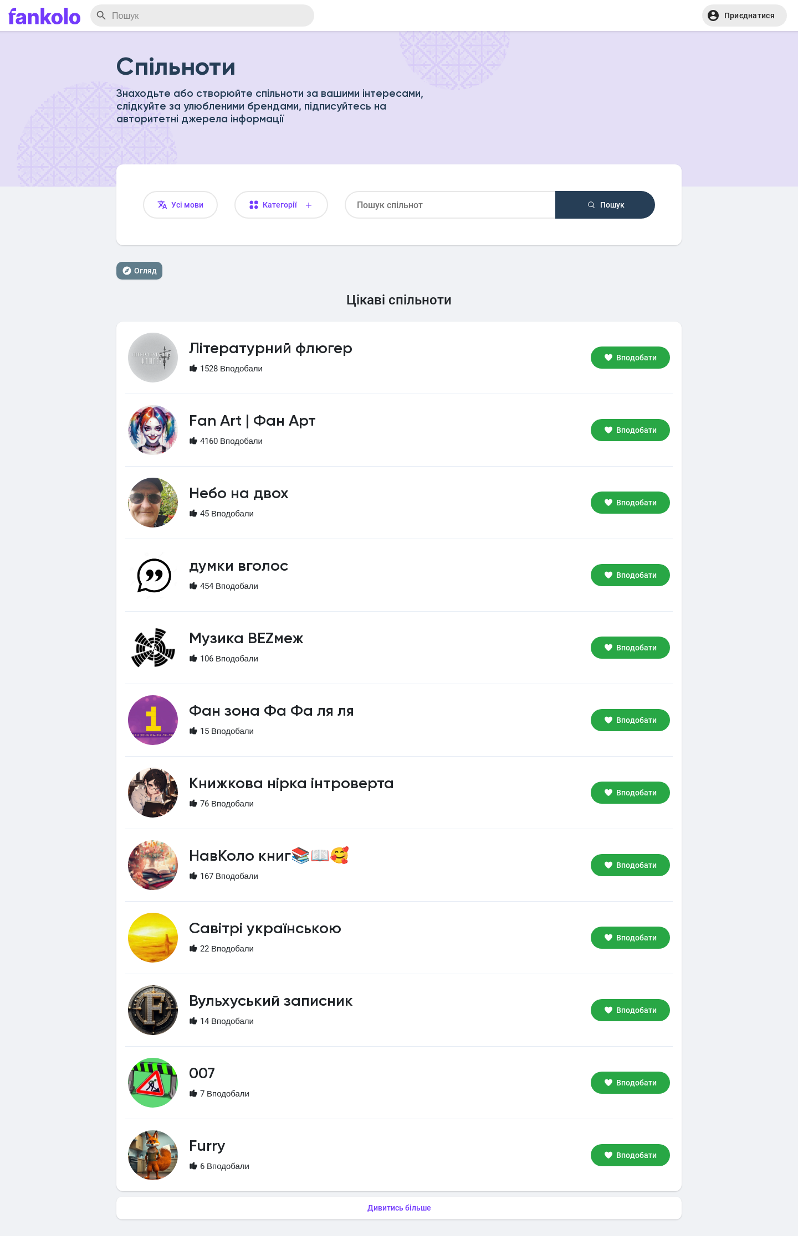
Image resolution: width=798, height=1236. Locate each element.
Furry (207, 1146)
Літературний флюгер (270, 348)
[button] (744, 15)
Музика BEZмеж (246, 639)
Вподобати (630, 357)
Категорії (281, 205)
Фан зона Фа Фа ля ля (271, 711)
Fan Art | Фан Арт (252, 421)
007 (202, 1074)
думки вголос (238, 566)
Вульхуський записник (271, 1001)
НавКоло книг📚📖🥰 (269, 856)
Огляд (139, 271)
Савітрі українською (265, 929)
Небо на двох (239, 493)
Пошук (605, 205)
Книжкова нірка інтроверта (291, 784)
